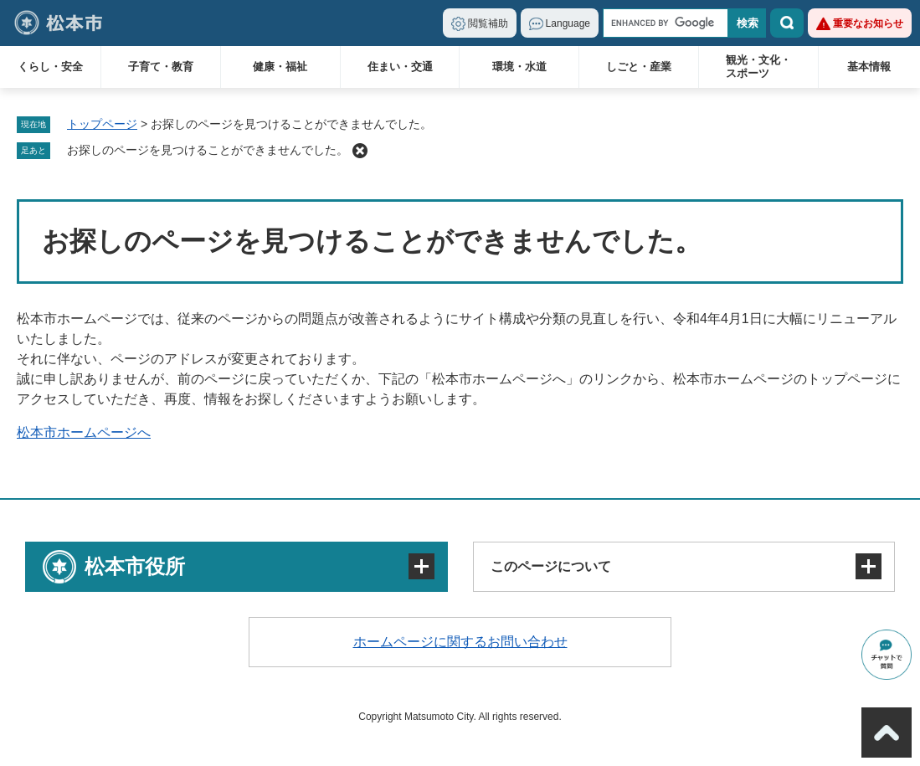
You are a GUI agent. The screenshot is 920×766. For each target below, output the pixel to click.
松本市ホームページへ (84, 432)
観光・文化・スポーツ (758, 67)
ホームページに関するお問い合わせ (460, 642)
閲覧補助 (488, 23)
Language (568, 23)
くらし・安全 (50, 66)
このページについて (551, 566)
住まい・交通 (400, 66)
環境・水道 (519, 66)
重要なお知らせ (868, 23)
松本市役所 (135, 566)
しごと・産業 (638, 66)
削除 (359, 150)
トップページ (102, 124)
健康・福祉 (280, 66)
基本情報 (869, 66)
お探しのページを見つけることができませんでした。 (207, 150)
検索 (787, 23)
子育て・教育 (160, 66)
